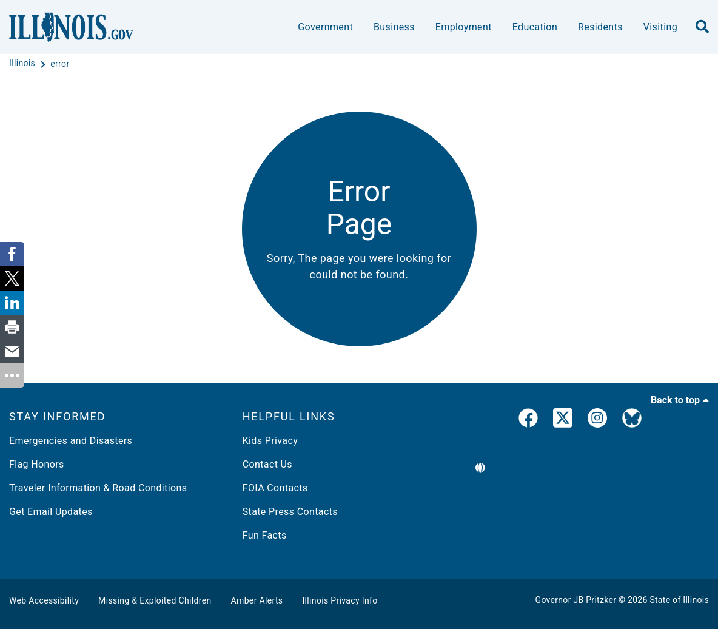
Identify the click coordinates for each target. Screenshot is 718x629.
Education (534, 27)
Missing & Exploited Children (154, 600)
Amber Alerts (257, 600)
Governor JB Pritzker (576, 600)
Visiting (660, 27)
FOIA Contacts (275, 488)
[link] (528, 420)
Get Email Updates (51, 511)
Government (325, 27)
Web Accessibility (44, 600)
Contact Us (267, 464)
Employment (463, 27)
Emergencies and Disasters (70, 440)
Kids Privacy (270, 440)
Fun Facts (265, 535)
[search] (702, 27)
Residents (600, 27)
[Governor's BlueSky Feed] (632, 420)
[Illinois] (23, 64)
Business (394, 27)
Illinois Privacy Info (339, 600)
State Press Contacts (290, 511)
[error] (59, 64)
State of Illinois (679, 600)
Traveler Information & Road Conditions (98, 488)
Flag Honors (36, 464)
